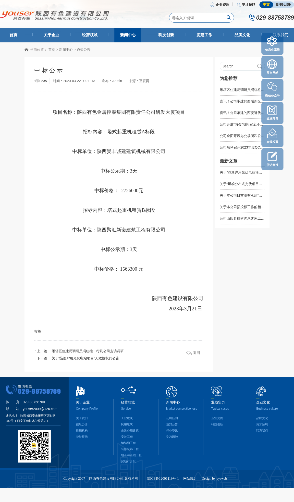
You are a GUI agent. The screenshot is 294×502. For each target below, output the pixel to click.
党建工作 (204, 35)
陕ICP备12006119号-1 (163, 481)
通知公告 (83, 51)
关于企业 (51, 35)
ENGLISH (283, 4)
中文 (266, 4)
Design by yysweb (214, 481)
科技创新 (166, 35)
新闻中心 (128, 35)
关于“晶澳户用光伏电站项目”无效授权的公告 (85, 360)
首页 (13, 35)
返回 (196, 355)
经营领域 (90, 35)
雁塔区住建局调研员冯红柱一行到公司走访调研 (88, 353)
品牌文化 (242, 35)
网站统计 (190, 481)
